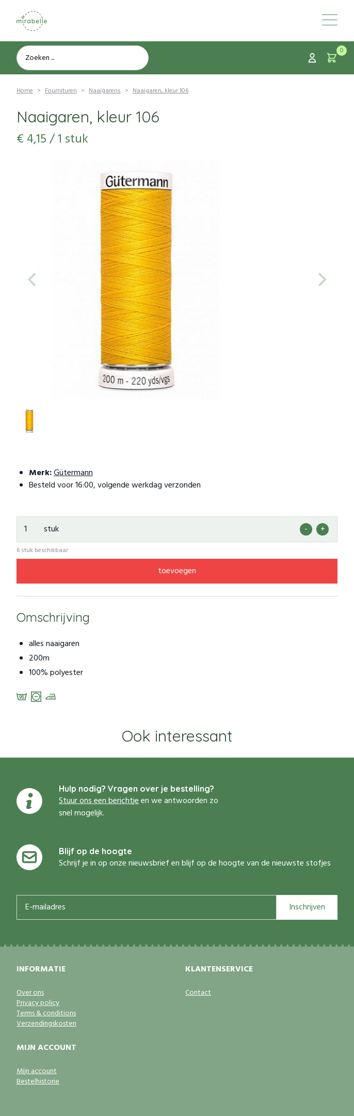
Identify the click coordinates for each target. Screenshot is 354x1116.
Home (25, 91)
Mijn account (37, 1071)
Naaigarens (105, 91)
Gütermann (73, 473)
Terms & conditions (46, 1014)
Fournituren (61, 91)
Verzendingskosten (46, 1024)
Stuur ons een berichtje (99, 801)
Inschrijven (307, 907)
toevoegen (177, 571)
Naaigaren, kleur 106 (160, 91)
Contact (198, 993)
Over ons (30, 993)
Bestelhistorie (38, 1082)
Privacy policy (38, 1003)
